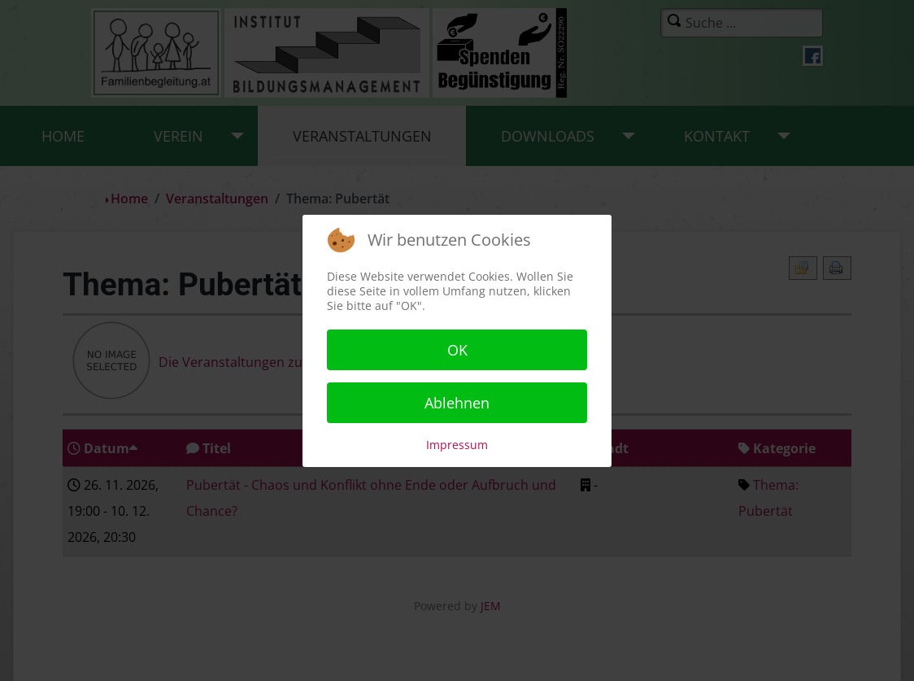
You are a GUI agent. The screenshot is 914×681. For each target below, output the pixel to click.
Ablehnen (457, 403)
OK (457, 350)
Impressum (457, 444)
